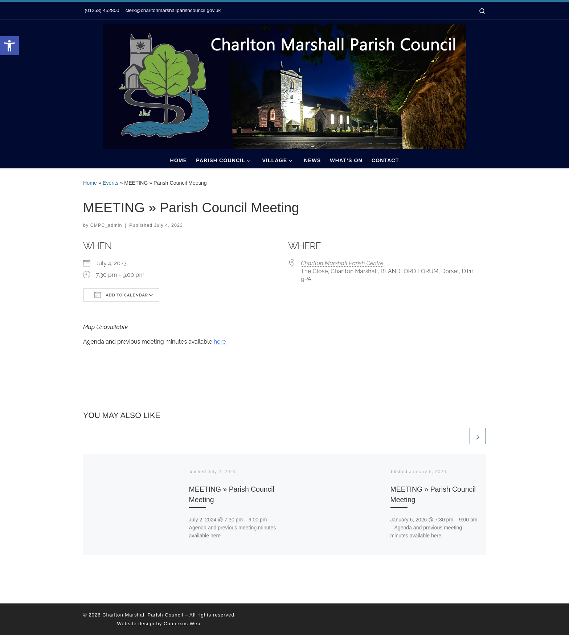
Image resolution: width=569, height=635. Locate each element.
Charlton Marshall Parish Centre (342, 263)
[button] (9, 45)
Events (111, 183)
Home (90, 183)
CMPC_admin (106, 225)
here (220, 341)
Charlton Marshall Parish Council (142, 615)
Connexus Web (182, 623)
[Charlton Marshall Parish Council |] (284, 85)
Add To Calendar (121, 294)
